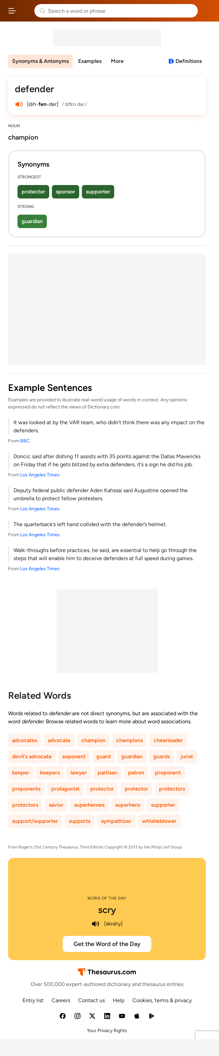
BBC (25, 441)
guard (103, 756)
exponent (74, 756)
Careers (61, 1000)
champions (129, 740)
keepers (50, 772)
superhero (127, 805)
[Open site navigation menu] (12, 11)
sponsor (65, 191)
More (117, 61)
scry (107, 909)
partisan (107, 772)
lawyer (78, 772)
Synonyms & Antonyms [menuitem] (40, 61)
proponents (26, 789)
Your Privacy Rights (107, 1030)
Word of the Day (107, 898)
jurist (187, 756)
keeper (20, 772)
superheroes (89, 805)
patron (136, 772)
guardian (32, 221)
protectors (172, 789)
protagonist (65, 789)
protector (33, 191)
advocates (24, 740)
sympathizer (116, 821)
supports (79, 821)
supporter (98, 191)
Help (118, 1000)
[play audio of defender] (19, 104)
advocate (59, 740)
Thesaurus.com (25, 11)
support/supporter (35, 821)
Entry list (33, 1000)
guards (161, 756)
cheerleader (168, 740)
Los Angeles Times (40, 475)
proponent (168, 772)
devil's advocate (32, 756)
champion (93, 740)
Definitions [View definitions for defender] (189, 61)
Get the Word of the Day (106, 944)
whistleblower (159, 821)
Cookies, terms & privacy (162, 1000)
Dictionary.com (207, 11)
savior (56, 805)
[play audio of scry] (95, 924)
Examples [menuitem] (89, 61)
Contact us (91, 1000)
